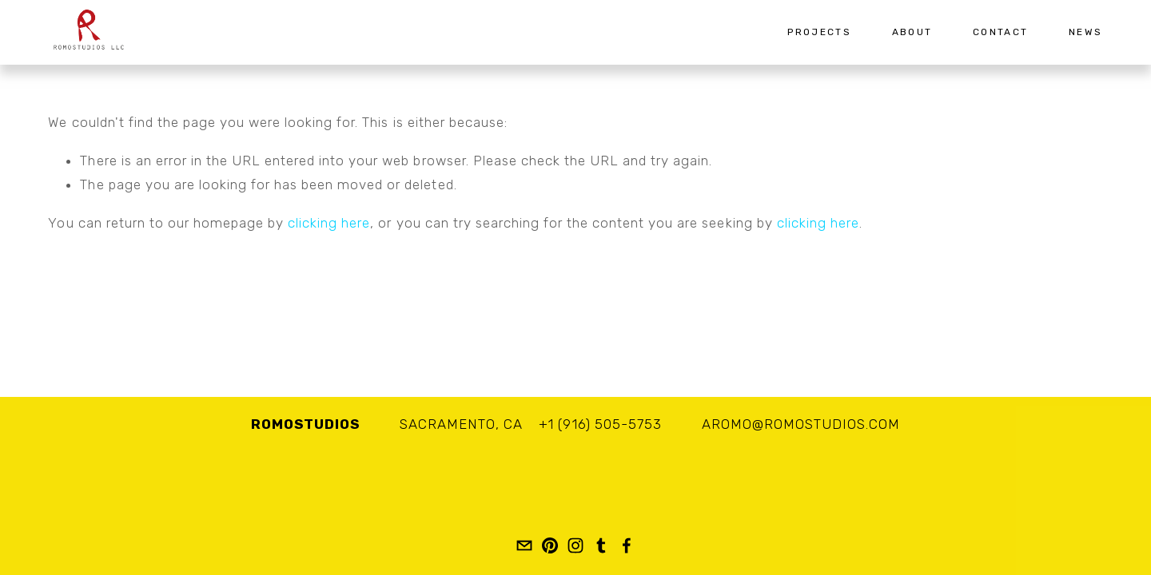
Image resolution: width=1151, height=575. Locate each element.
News (1086, 32)
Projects (819, 32)
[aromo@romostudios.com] (524, 545)
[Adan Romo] (575, 545)
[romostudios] (550, 545)
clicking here (329, 223)
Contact (1001, 32)
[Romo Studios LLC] (627, 545)
